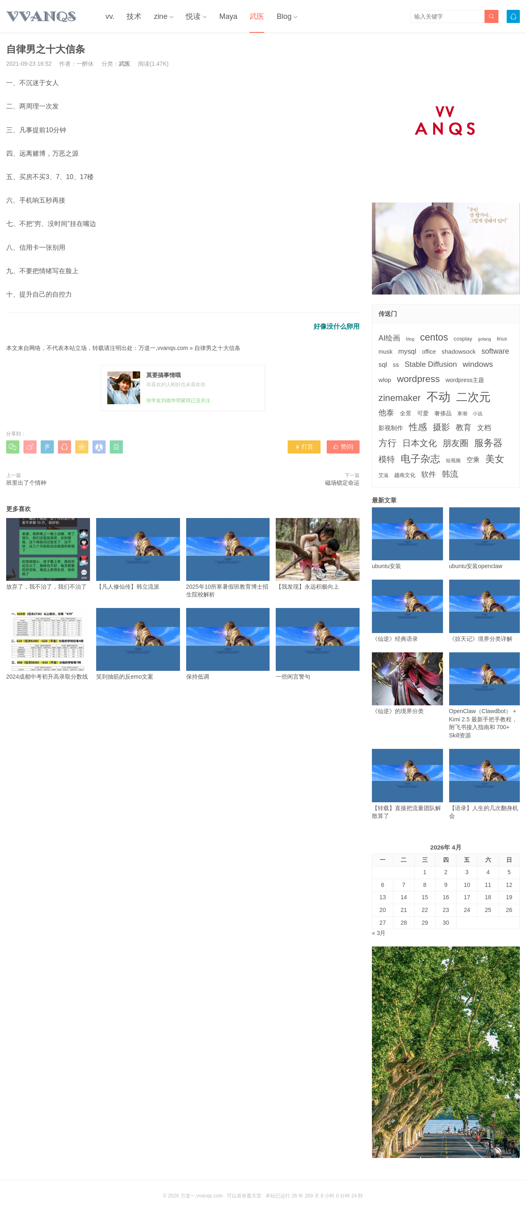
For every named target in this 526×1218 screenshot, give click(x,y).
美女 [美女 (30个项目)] (494, 459)
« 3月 (378, 933)
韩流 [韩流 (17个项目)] (450, 474)
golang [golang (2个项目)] (484, 338)
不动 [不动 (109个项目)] (438, 396)
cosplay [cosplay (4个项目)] (463, 339)
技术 (134, 16)
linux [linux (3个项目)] (502, 339)
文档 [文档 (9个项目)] (484, 428)
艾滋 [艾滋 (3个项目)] (383, 475)
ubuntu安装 (407, 538)
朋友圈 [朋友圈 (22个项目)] (455, 443)
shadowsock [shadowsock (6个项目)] (459, 351)
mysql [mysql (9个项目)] (407, 351)
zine (160, 16)
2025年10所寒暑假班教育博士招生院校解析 (228, 558)
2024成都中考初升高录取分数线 (48, 644)
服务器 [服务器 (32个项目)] (488, 442)
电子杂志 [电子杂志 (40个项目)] (420, 458)
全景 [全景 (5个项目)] (405, 413)
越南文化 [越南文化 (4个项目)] (404, 475)
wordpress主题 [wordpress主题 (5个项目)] (464, 380)
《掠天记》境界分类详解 (484, 611)
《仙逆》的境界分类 (407, 683)
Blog (284, 16)
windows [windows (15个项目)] (478, 364)
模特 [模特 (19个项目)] (386, 459)
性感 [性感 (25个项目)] (418, 427)
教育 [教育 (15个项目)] (463, 427)
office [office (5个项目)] (429, 351)
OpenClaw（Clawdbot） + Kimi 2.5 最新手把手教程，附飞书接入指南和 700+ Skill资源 (484, 695)
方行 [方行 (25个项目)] (387, 443)
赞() (343, 446)
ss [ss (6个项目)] (396, 364)
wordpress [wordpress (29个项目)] (418, 379)
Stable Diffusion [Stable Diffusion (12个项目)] (431, 364)
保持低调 (228, 644)
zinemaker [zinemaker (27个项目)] (399, 398)
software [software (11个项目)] (495, 351)
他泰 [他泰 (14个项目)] (386, 412)
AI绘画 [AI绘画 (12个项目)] (389, 338)
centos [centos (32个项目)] (434, 337)
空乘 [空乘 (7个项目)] (473, 459)
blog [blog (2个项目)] (410, 338)
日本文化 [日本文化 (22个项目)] (419, 443)
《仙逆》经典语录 (407, 611)
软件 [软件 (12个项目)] (428, 474)
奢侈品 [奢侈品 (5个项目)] (443, 413)
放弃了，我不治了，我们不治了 (48, 554)
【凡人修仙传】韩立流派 (138, 554)
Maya (228, 16)
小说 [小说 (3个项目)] (477, 414)
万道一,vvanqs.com (163, 348)
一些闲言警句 (318, 644)
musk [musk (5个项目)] (385, 351)
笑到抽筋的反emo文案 (138, 644)
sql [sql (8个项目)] (382, 364)
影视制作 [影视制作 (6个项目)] (390, 427)
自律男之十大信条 (217, 348)
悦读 (193, 16)
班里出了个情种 (26, 482)
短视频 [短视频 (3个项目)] (453, 460)
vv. (110, 16)
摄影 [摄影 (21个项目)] (441, 427)
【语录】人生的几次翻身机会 (484, 784)
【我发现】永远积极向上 (318, 554)
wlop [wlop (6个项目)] (384, 379)
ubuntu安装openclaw (484, 538)
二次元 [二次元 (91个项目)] (473, 396)
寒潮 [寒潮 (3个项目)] (462, 414)
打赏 (304, 446)
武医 (256, 16)
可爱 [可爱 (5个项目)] (423, 413)
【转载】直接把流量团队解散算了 (407, 784)
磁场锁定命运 (342, 482)
